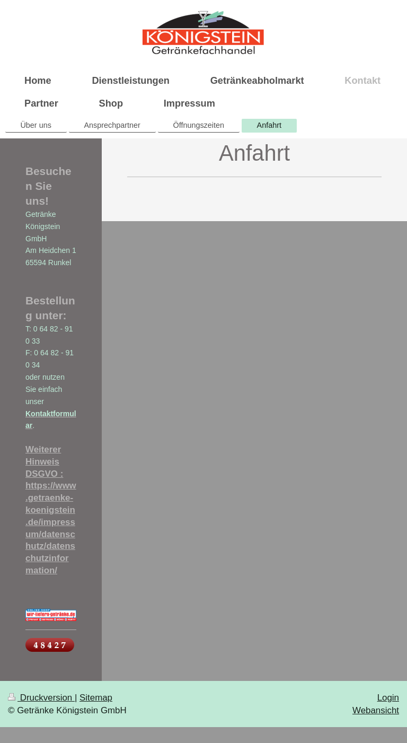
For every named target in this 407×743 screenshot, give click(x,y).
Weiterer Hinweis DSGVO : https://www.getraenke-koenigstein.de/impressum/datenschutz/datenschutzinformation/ (50, 509)
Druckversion (41, 698)
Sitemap (95, 698)
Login (388, 698)
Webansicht (375, 710)
